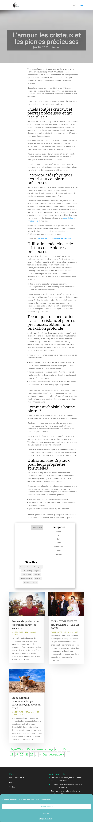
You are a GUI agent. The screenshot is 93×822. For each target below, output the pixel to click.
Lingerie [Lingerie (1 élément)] (37, 571)
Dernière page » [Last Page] (53, 754)
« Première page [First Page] (42, 749)
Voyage (59, 554)
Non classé (58, 546)
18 (11, 754)
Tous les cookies (46, 806)
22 (31, 754)
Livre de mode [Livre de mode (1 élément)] (26, 575)
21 (26, 754)
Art (59, 535)
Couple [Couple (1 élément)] (29, 567)
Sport (59, 550)
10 (64, 749)
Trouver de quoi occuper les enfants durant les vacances (25, 625)
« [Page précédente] (56, 749)
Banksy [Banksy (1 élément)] (22, 567)
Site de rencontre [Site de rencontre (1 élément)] (26, 578)
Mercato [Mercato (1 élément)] (37, 575)
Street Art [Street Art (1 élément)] (38, 578)
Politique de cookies (45, 819)
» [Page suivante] (40, 754)
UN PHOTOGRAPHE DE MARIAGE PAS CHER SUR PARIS (65, 625)
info (58, 539)
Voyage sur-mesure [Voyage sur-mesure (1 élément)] (30, 582)
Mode (59, 543)
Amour (55, 47)
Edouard (19, 632)
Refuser (46, 813)
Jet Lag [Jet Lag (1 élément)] (29, 571)
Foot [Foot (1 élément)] (23, 571)
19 (16, 754)
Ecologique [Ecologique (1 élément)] (38, 567)
